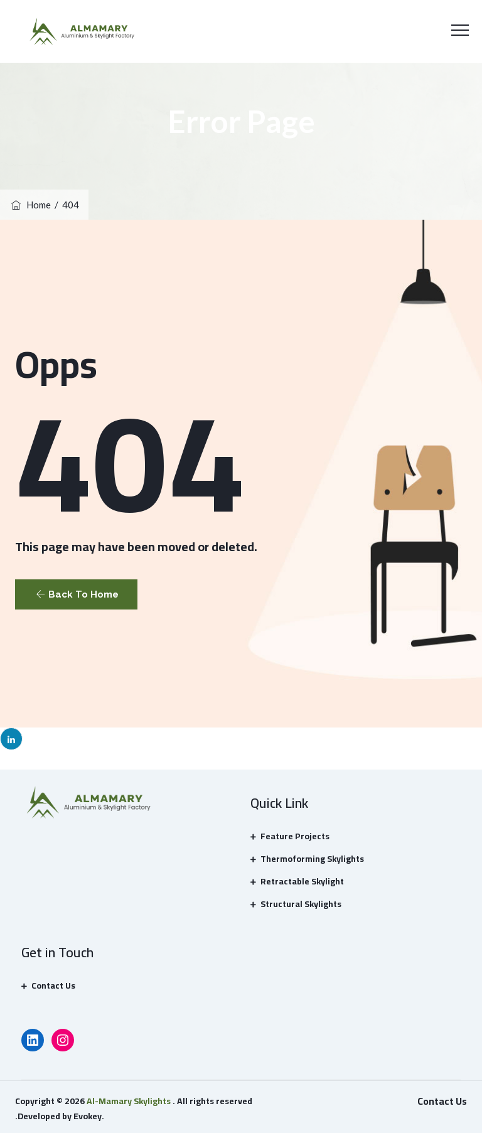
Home (30, 204)
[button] (76, 594)
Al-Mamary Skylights (129, 1101)
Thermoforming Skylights (312, 858)
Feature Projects (294, 836)
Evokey (87, 1116)
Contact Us (53, 985)
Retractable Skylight (302, 881)
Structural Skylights (300, 903)
